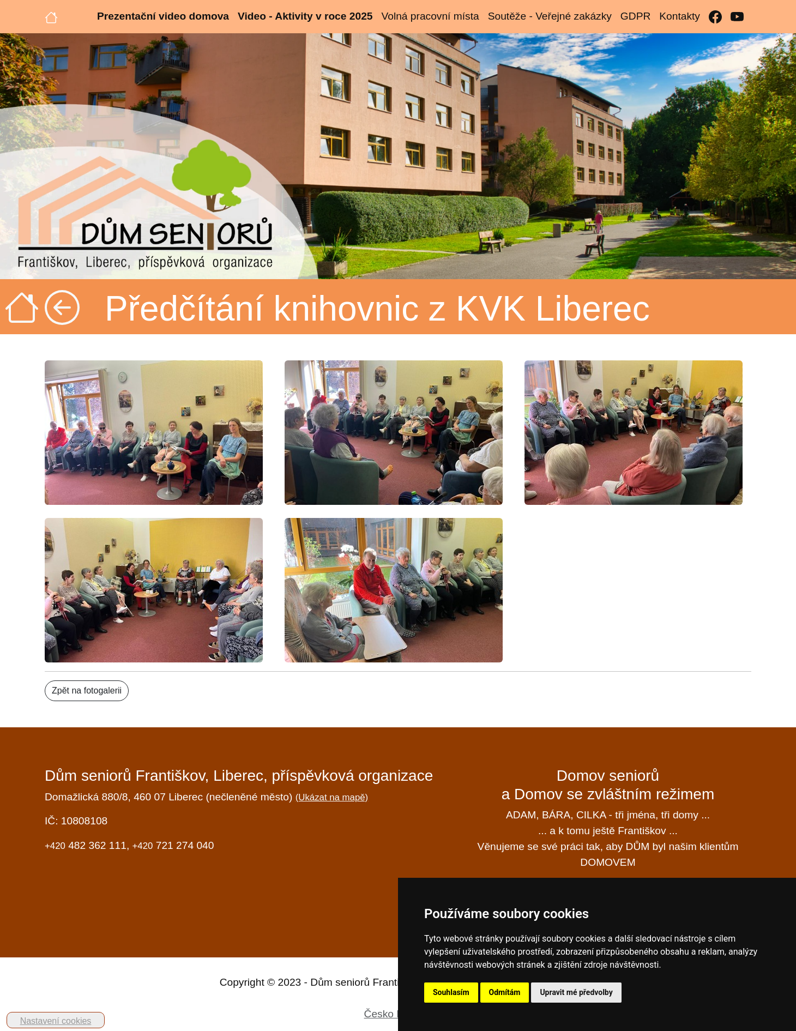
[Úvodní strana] (51, 16)
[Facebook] (715, 16)
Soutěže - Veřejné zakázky (550, 16)
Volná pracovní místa (430, 16)
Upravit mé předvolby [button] (576, 992)
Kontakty (679, 16)
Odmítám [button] (505, 992)
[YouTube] (737, 16)
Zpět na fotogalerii (87, 690)
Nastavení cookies (56, 1021)
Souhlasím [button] (451, 992)
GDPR (635, 16)
